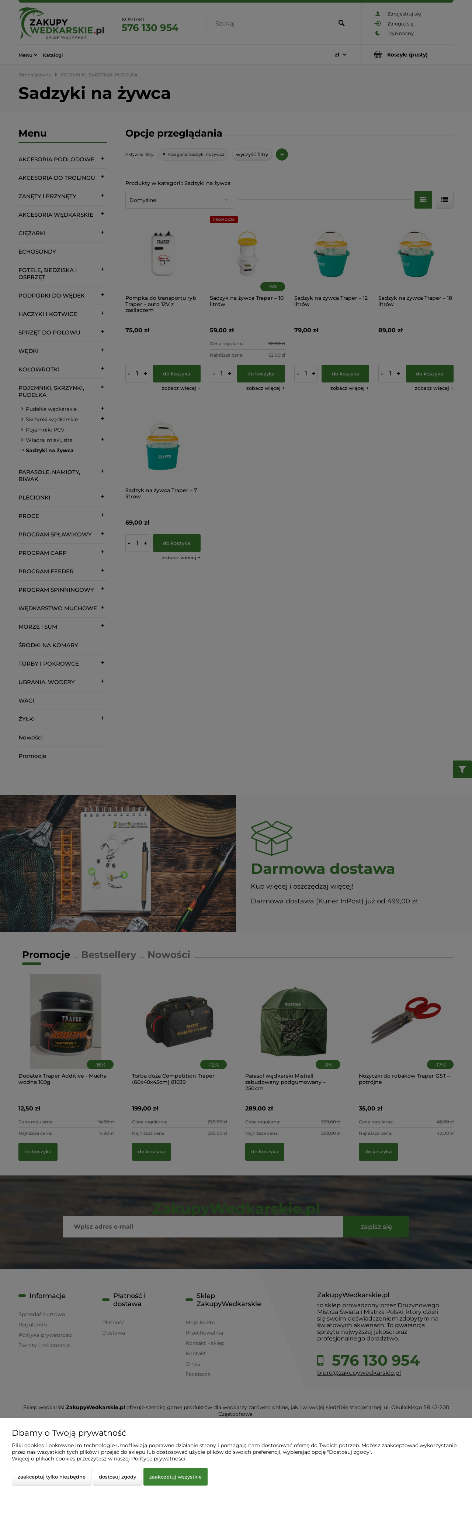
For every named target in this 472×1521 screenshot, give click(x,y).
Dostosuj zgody (117, 1477)
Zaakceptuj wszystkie (175, 1477)
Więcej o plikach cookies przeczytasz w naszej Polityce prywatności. (99, 1458)
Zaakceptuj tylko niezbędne (52, 1477)
